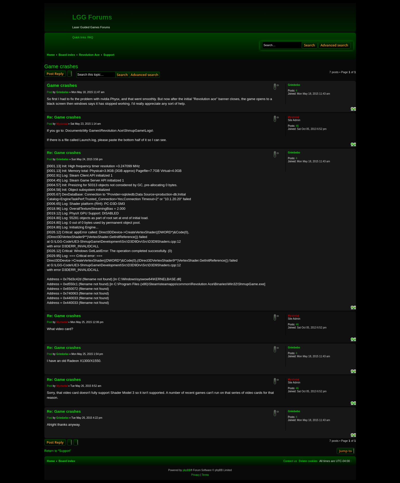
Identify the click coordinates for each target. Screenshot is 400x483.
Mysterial (293, 117)
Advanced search (334, 45)
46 (297, 125)
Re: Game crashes (64, 117)
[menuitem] (90, 37)
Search (309, 45)
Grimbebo (294, 84)
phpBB (187, 470)
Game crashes (61, 66)
